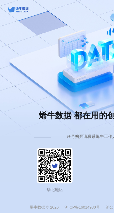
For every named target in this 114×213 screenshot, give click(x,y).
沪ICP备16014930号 (82, 207)
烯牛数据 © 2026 (44, 207)
